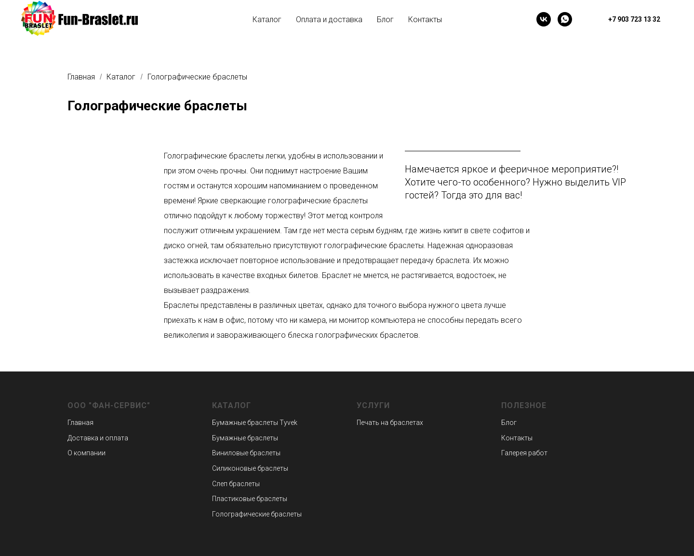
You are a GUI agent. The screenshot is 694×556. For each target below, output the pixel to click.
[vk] (543, 19)
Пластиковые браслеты (249, 499)
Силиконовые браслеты (250, 468)
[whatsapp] (565, 19)
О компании (86, 453)
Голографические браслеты (197, 76)
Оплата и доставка (329, 19)
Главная (81, 76)
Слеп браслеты (236, 484)
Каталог (267, 19)
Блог (385, 19)
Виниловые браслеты (246, 453)
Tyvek (287, 422)
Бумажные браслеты (245, 422)
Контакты (425, 19)
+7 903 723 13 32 (634, 19)
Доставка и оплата (97, 438)
